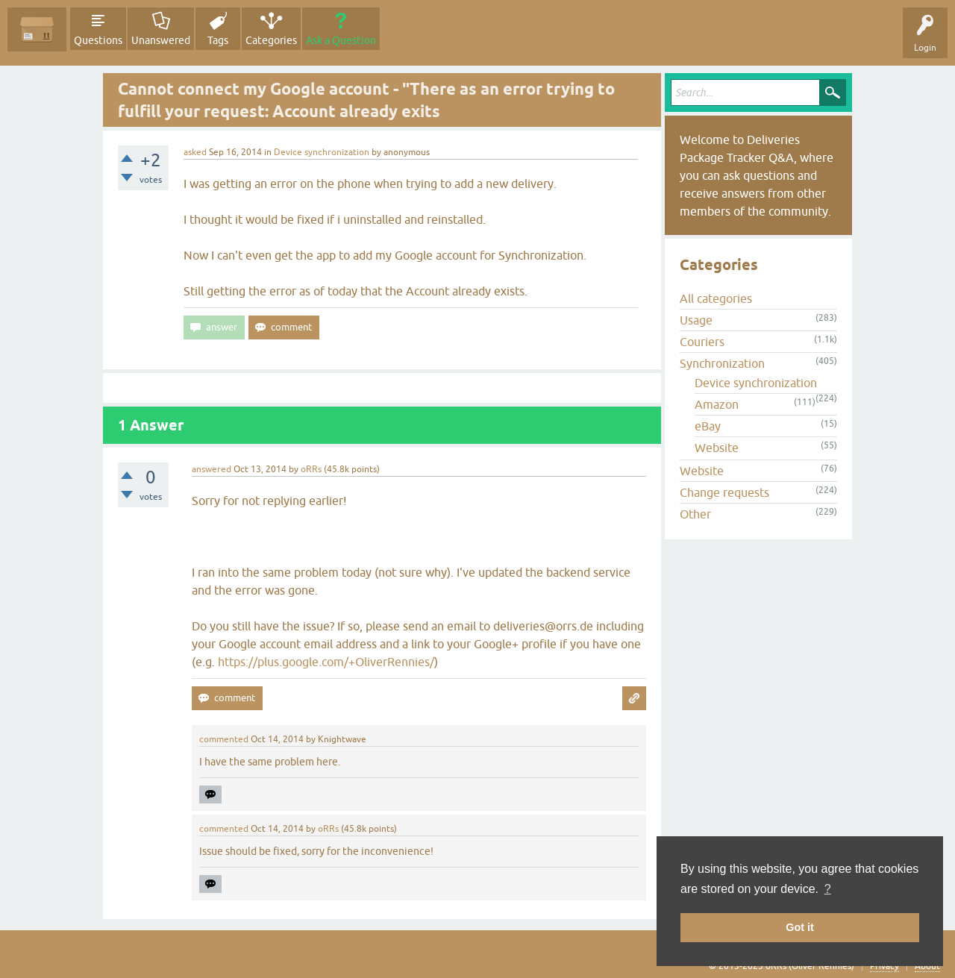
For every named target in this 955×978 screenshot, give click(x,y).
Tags (217, 40)
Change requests (724, 492)
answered (211, 469)
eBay (708, 426)
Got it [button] (800, 927)
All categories (716, 298)
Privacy (884, 966)
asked (195, 152)
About (927, 966)
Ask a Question (341, 40)
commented (223, 739)
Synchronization (722, 363)
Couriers (702, 341)
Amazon (717, 404)
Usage (696, 320)
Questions (98, 40)
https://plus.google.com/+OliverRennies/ (326, 661)
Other (695, 514)
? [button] (827, 889)
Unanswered (160, 40)
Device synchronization (321, 152)
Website (717, 447)
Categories (271, 40)
